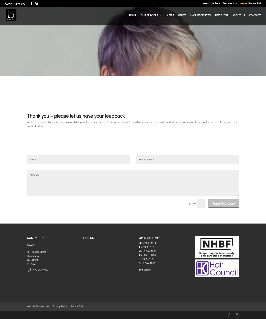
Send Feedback (223, 203)
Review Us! (250, 3)
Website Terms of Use (38, 306)
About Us (238, 15)
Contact (255, 15)
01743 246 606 (40, 270)
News (205, 3)
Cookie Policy (77, 306)
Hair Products (200, 15)
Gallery (216, 3)
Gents (182, 15)
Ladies (170, 15)
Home (132, 15)
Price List (221, 15)
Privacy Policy (60, 306)
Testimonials (230, 3)
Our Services (149, 15)
